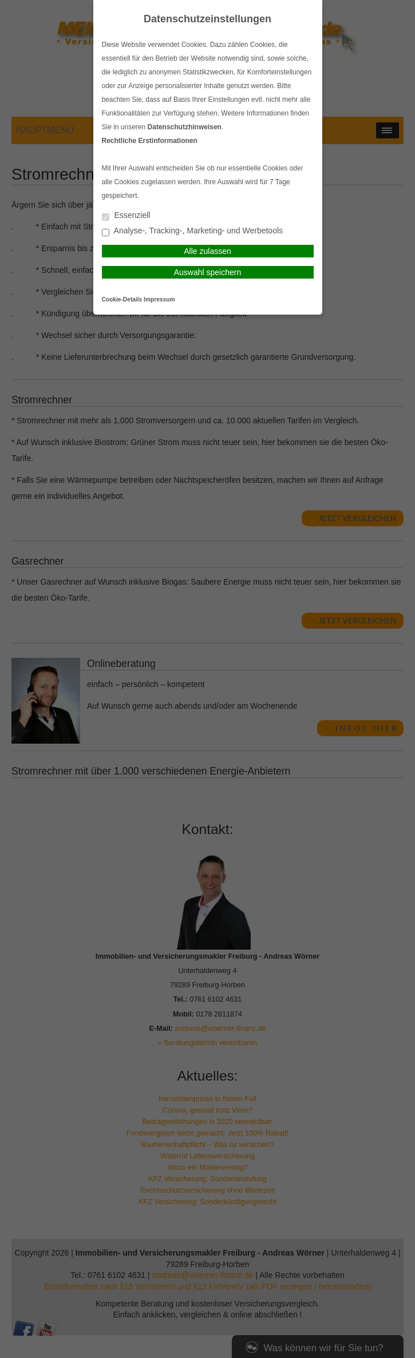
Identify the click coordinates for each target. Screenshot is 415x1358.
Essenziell (126, 216)
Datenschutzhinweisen (185, 127)
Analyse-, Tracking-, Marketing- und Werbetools (192, 231)
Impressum (159, 299)
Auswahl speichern (208, 272)
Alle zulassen (207, 251)
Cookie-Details (122, 299)
